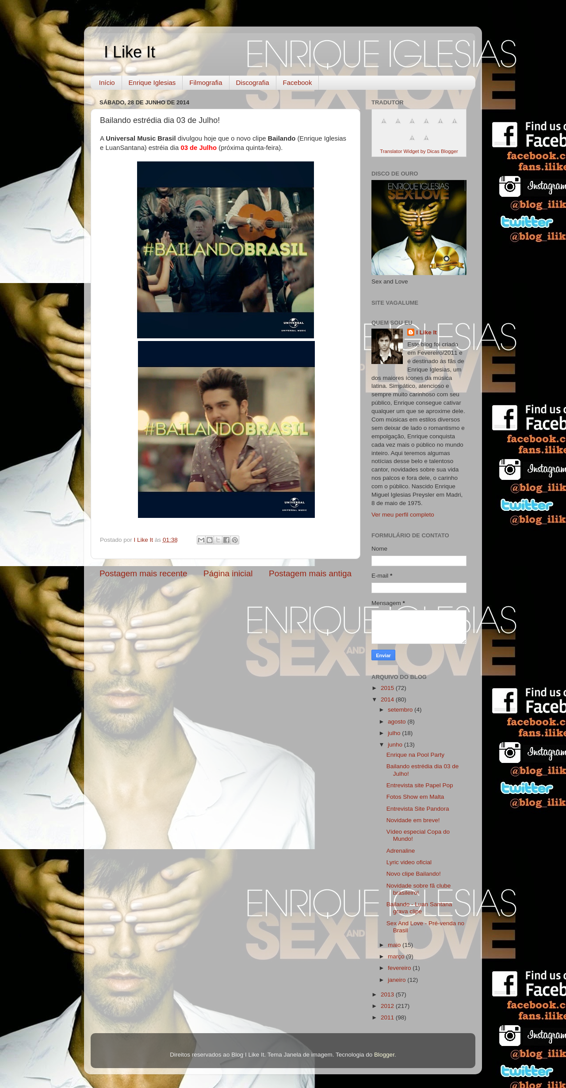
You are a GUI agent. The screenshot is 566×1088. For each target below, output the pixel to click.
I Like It (129, 52)
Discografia (252, 82)
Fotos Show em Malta (415, 796)
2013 (388, 994)
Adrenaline (400, 850)
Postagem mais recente (143, 573)
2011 (388, 1017)
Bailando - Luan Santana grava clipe (419, 908)
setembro (401, 709)
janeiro (397, 980)
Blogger (384, 1054)
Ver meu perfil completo (402, 514)
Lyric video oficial (409, 862)
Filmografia (205, 82)
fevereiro (400, 968)
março (397, 956)
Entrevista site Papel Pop (419, 785)
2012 (388, 1006)
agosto (397, 721)
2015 (388, 688)
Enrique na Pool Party (415, 754)
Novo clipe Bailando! (413, 873)
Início (107, 82)
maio (395, 945)
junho (396, 744)
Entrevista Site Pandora (417, 808)
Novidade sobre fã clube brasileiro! (418, 889)
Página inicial (227, 573)
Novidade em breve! (413, 820)
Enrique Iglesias (152, 82)
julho (395, 733)
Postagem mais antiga (310, 573)
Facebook (297, 82)
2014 (388, 699)
